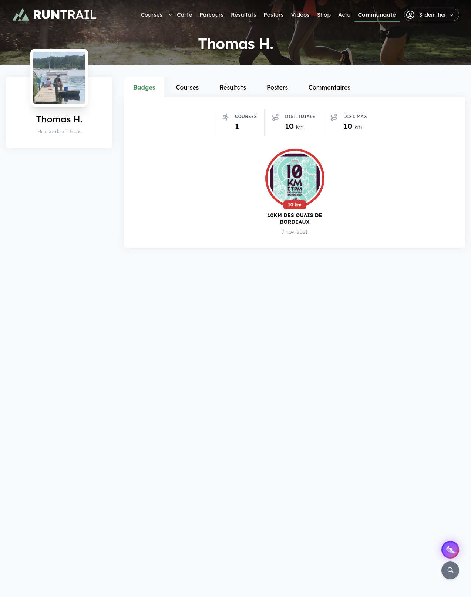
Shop (324, 14)
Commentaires (329, 87)
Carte (184, 14)
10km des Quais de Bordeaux (295, 219)
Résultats (243, 14)
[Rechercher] (450, 570)
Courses (151, 14)
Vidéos (300, 14)
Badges (144, 87)
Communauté (377, 14)
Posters (273, 14)
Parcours (211, 14)
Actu (344, 14)
